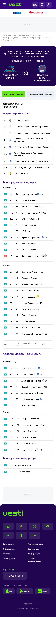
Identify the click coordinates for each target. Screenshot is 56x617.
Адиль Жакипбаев (30, 207)
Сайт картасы (9, 558)
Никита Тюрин (29, 450)
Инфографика (9, 549)
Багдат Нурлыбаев (30, 290)
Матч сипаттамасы (13, 94)
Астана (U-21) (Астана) (11, 72)
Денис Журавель (29, 315)
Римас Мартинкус (29, 368)
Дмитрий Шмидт (29, 297)
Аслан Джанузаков (30, 309)
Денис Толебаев (29, 194)
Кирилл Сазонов (28, 375)
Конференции (34, 554)
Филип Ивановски (30, 256)
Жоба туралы (8, 544)
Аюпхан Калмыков (31, 425)
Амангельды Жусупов (32, 284)
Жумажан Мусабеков (31, 238)
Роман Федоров (30, 443)
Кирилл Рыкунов (29, 321)
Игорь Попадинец (29, 405)
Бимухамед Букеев (30, 399)
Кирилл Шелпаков (31, 419)
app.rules (28, 604)
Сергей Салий (23, 471)
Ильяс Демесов (29, 303)
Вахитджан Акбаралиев (32, 272)
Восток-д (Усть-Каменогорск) (42, 73)
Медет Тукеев (29, 437)
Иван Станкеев (30, 431)
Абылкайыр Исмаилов (31, 381)
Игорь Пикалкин (29, 225)
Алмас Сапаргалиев (31, 327)
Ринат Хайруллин (29, 250)
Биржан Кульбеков (30, 219)
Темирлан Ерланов (30, 278)
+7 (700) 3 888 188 (15, 575)
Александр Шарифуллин (32, 393)
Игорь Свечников (23, 465)
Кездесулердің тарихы (41, 94)
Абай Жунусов (28, 231)
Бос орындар (33, 549)
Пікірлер (6, 554)
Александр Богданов (31, 334)
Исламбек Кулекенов (31, 387)
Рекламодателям (35, 544)
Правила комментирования (36, 559)
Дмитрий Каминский (31, 213)
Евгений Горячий (29, 200)
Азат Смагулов (28, 243)
